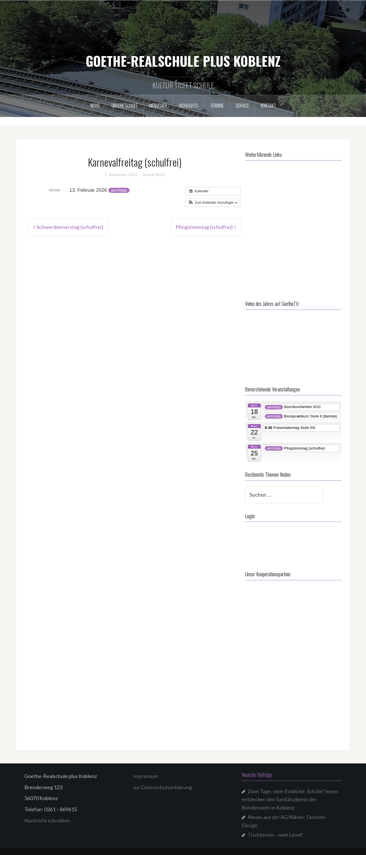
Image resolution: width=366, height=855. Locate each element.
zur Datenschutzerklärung (162, 785)
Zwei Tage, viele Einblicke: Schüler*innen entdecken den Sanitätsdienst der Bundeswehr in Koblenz (290, 797)
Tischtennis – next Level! (275, 833)
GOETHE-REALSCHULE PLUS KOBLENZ (183, 60)
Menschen (158, 105)
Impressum (145, 774)
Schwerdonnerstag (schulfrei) (70, 227)
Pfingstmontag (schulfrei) (204, 227)
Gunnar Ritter (153, 174)
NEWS (95, 105)
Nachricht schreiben (47, 819)
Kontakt (268, 105)
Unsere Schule (125, 105)
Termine (217, 105)
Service (242, 105)
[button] (212, 203)
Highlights (188, 105)
